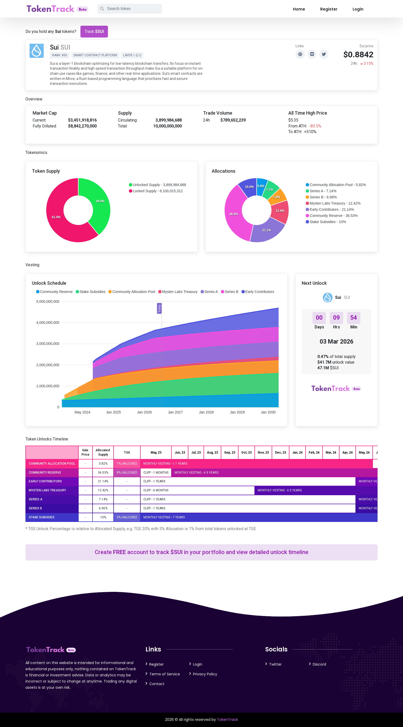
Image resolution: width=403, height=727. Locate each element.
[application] (111, 211)
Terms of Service (164, 674)
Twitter (275, 664)
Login (358, 9)
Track (94, 31)
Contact (156, 683)
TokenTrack (227, 719)
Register (328, 9)
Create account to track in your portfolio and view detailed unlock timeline (201, 552)
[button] (157, 185)
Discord (319, 664)
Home (299, 9)
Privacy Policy (205, 674)
